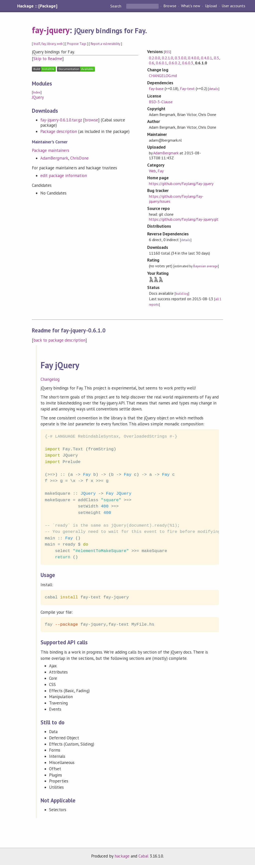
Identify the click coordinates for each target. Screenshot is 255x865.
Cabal (143, 856)
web (60, 44)
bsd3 (37, 44)
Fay (161, 170)
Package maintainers (50, 150)
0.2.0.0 (154, 57)
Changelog (50, 379)
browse (91, 120)
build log (182, 293)
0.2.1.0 (167, 57)
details (213, 89)
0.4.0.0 (193, 57)
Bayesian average (205, 266)
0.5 (216, 57)
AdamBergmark (54, 158)
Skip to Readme (47, 58)
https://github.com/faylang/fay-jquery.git (183, 219)
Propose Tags (76, 44)
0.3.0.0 (180, 57)
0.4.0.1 (206, 57)
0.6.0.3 (187, 62)
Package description (58, 131)
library (51, 44)
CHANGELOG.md (163, 75)
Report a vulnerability (105, 44)
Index (37, 92)
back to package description (59, 340)
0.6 (151, 62)
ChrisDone (79, 158)
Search (116, 5)
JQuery (38, 97)
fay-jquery (50, 29)
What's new (190, 5)
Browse (169, 5)
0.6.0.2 (174, 62)
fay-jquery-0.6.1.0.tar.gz (61, 120)
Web (152, 170)
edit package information (63, 175)
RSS (167, 52)
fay (44, 44)
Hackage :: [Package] (37, 6)
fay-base (156, 88)
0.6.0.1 (161, 62)
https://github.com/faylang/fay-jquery (181, 183)
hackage (122, 856)
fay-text (187, 88)
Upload (211, 5)
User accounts (233, 5)
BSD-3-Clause (161, 101)
